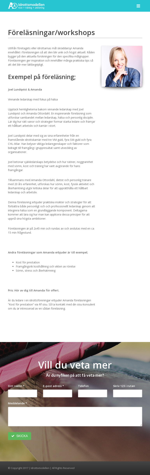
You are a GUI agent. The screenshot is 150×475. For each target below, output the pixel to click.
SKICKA (19, 436)
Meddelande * (17, 403)
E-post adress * (53, 386)
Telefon (83, 386)
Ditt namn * (16, 386)
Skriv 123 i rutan (124, 386)
